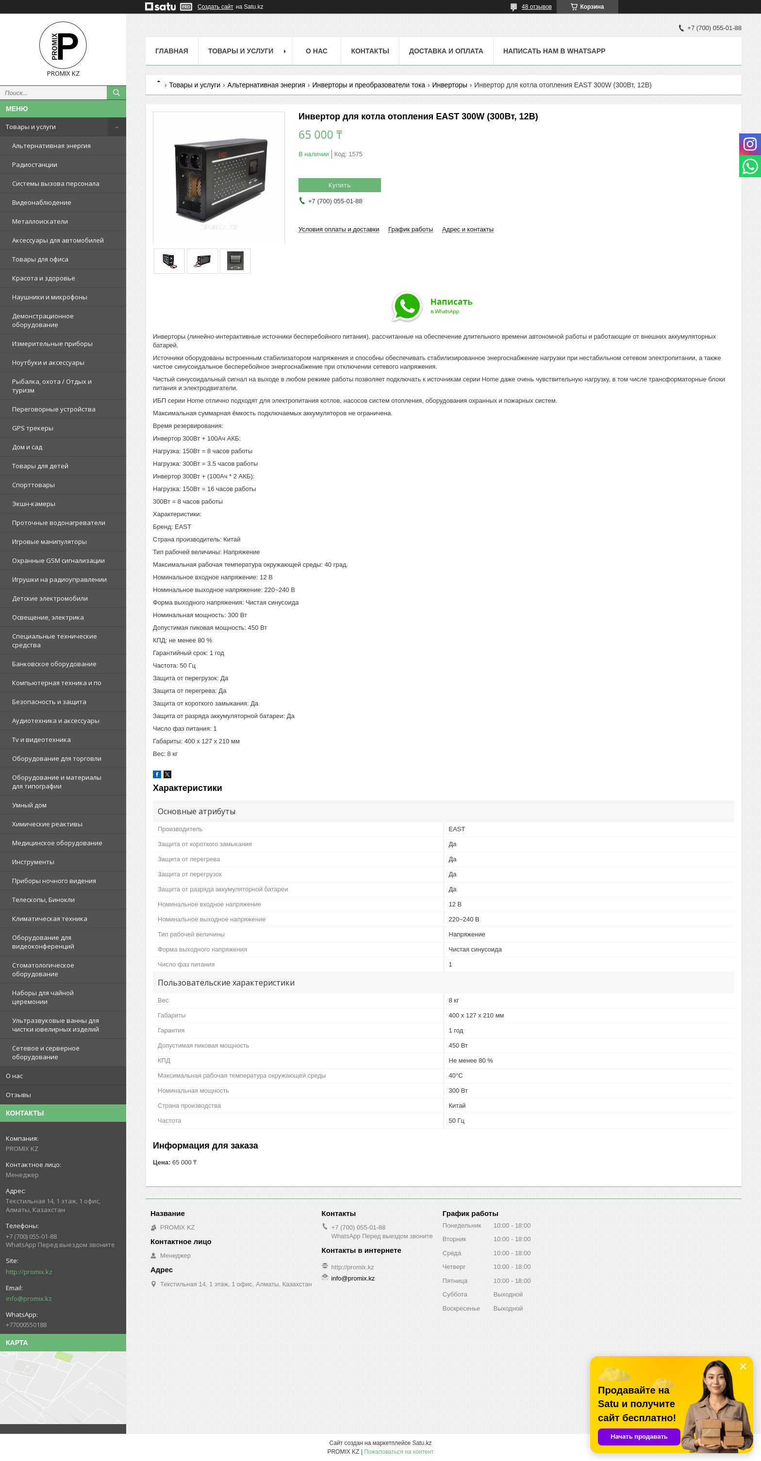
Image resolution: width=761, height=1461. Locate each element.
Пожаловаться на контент (398, 1451)
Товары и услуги (31, 126)
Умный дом (29, 805)
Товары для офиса (40, 259)
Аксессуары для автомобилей (58, 240)
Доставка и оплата (446, 51)
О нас (14, 1075)
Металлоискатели (40, 221)
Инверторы (449, 85)
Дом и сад (27, 447)
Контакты (370, 51)
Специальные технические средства (54, 640)
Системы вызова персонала (55, 183)
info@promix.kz (29, 1298)
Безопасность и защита (49, 701)
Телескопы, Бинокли (43, 899)
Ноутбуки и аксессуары (48, 362)
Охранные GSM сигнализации (58, 560)
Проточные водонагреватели (58, 522)
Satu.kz (421, 1443)
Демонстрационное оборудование (43, 320)
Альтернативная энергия (51, 145)
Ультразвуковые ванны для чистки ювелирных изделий (55, 1025)
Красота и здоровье (43, 278)
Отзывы (18, 1094)
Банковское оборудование (54, 663)
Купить (340, 185)
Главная (171, 51)
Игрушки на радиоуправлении (59, 579)
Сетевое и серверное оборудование (46, 1052)
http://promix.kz (29, 1271)
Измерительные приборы (52, 343)
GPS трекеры (32, 428)
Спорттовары (33, 484)
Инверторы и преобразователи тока (368, 85)
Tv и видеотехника (41, 739)
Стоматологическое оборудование (43, 969)
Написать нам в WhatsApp (554, 51)
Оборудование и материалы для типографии (56, 781)
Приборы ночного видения (54, 880)
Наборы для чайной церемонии (43, 997)
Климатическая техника (49, 918)
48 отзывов (537, 6)
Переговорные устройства (54, 409)
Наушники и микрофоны (49, 297)
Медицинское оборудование (57, 842)
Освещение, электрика (48, 617)
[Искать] (116, 92)
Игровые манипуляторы (49, 541)
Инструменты (33, 861)
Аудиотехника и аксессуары (55, 720)
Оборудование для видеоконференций (43, 942)
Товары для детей (40, 465)
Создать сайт (215, 6)
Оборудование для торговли (56, 758)
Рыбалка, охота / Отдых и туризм (52, 385)
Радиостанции (34, 164)
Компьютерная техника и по (56, 682)
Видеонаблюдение (41, 202)
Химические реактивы (47, 824)
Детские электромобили (50, 598)
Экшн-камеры (33, 503)
